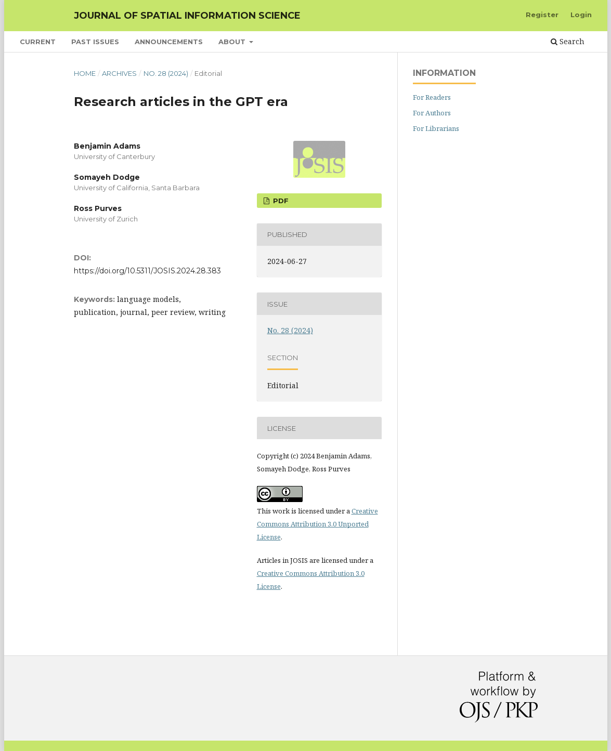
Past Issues (95, 41)
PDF (280, 200)
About (233, 41)
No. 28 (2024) (166, 73)
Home (85, 73)
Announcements (169, 41)
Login (581, 14)
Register (542, 14)
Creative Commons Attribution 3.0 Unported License (317, 524)
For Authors (432, 112)
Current (38, 41)
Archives (119, 73)
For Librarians (436, 128)
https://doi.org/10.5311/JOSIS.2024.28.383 (147, 270)
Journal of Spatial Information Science (187, 15)
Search (567, 41)
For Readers (432, 97)
